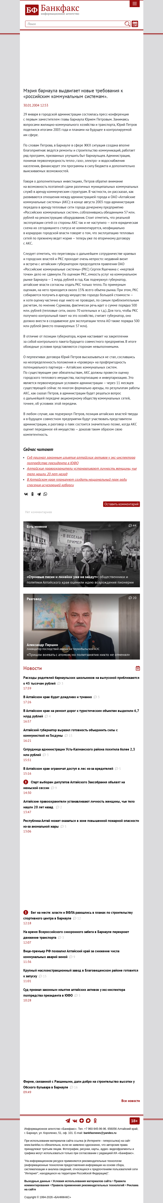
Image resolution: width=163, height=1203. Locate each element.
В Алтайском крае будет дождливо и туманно (57, 697)
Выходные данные (37, 1181)
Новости (32, 668)
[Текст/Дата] (135, 24)
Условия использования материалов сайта (82, 1181)
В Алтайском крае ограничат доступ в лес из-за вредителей (68, 768)
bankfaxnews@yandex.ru (100, 1133)
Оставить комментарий (121, 504)
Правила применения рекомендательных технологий (88, 1185)
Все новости (130, 1101)
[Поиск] (127, 24)
